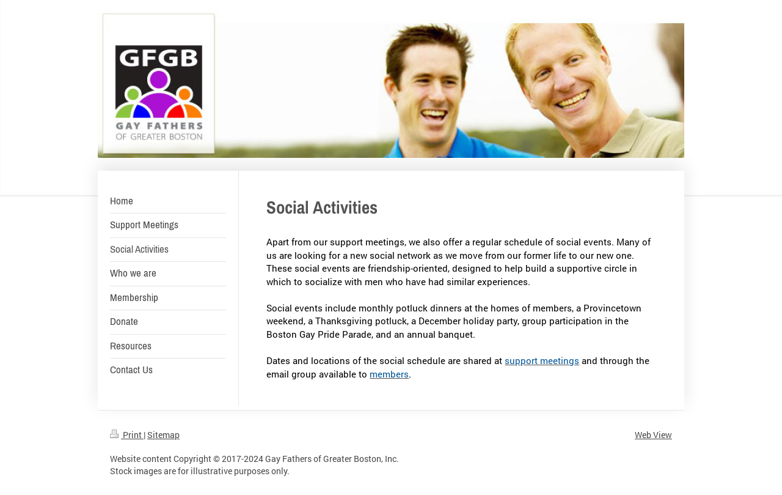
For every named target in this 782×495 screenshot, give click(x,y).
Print (127, 435)
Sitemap (163, 435)
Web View (653, 435)
